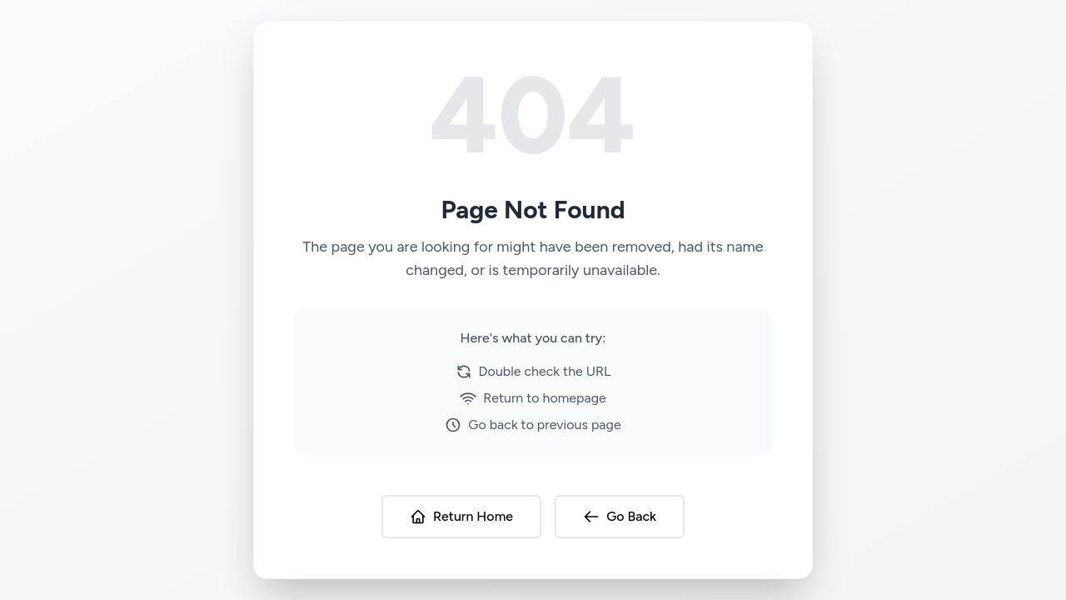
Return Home (461, 516)
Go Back (619, 516)
